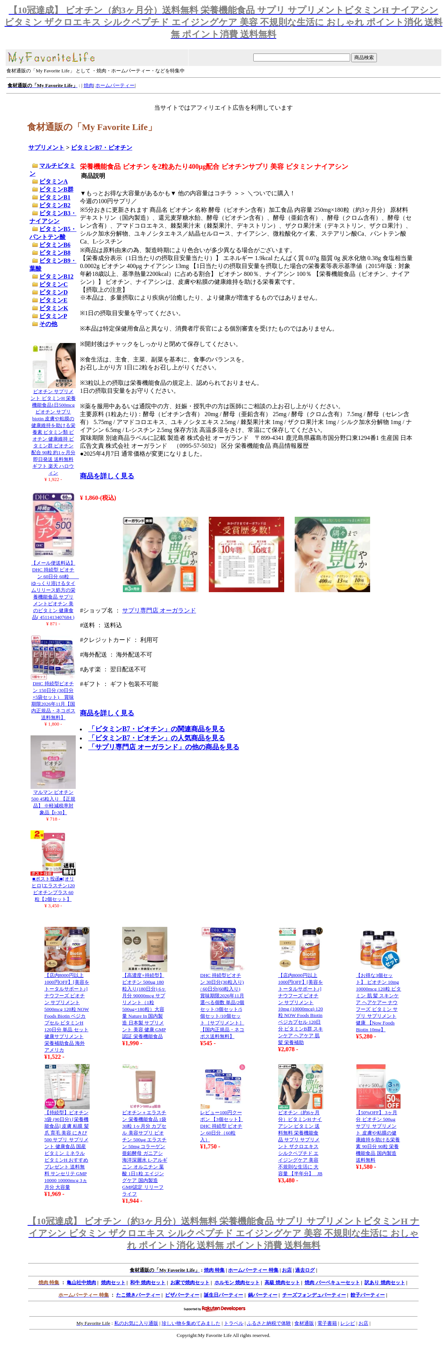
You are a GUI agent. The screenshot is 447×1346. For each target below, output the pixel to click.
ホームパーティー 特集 (253, 1270)
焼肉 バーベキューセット (332, 1282)
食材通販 (304, 1323)
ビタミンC (53, 284)
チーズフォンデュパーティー (314, 1295)
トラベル (233, 1323)
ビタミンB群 (56, 189)
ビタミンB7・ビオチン (101, 147)
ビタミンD (53, 292)
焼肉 (88, 85)
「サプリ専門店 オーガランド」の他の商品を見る (163, 747)
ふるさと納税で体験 (269, 1323)
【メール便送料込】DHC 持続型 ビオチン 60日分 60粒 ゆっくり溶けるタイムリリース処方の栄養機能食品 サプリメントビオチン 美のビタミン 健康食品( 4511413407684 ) (55, 590)
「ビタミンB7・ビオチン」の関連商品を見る (156, 729)
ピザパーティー (182, 1295)
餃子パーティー (368, 1295)
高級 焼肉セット (282, 1282)
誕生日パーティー (223, 1295)
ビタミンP (53, 316)
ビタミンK (53, 308)
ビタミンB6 (54, 245)
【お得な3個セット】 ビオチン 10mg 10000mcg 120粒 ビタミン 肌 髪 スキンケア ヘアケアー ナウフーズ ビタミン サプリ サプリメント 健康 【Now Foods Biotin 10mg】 (378, 1002)
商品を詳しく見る (107, 476)
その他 (48, 324)
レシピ (347, 1323)
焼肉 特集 (214, 1270)
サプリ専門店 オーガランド (159, 610)
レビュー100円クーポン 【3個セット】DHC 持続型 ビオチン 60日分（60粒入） (221, 1126)
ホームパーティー (115, 85)
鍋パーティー (262, 1295)
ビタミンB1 (54, 197)
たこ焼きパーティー (138, 1295)
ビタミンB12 (56, 276)
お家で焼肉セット (190, 1282)
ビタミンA (53, 181)
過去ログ (305, 1270)
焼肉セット (113, 1282)
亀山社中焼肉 (81, 1282)
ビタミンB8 (54, 253)
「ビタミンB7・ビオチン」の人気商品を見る (156, 738)
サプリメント (46, 147)
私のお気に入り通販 (136, 1323)
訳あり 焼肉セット (384, 1282)
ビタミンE (53, 300)
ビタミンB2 (54, 205)
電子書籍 (327, 1323)
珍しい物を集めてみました (191, 1323)
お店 (287, 1270)
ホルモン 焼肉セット (237, 1282)
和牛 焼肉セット (147, 1282)
